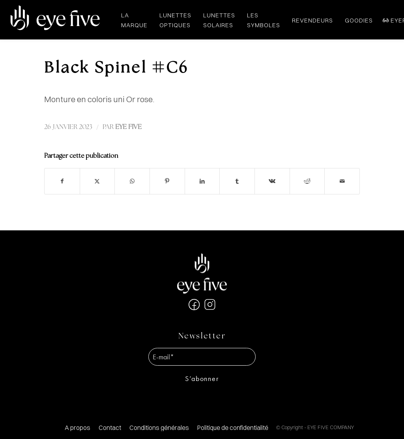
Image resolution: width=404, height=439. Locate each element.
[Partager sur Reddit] (307, 181)
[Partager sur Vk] (272, 181)
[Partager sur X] (97, 181)
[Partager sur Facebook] (62, 181)
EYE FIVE (128, 127)
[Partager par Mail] (342, 181)
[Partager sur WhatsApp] (132, 181)
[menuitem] (77, 428)
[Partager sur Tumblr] (237, 181)
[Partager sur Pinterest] (167, 181)
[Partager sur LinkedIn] (202, 181)
